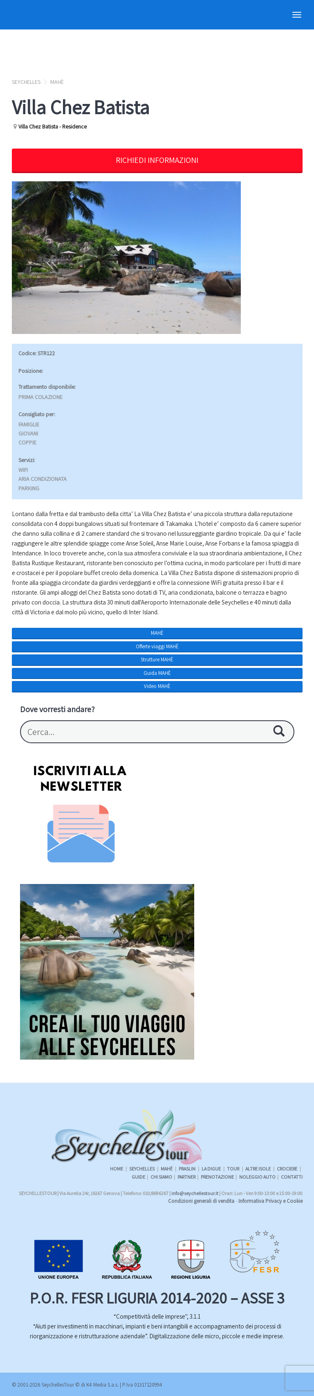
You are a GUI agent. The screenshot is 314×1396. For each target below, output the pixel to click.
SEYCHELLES (26, 82)
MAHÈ (57, 82)
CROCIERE (287, 1169)
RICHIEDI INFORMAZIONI (157, 160)
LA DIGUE (212, 1169)
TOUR (233, 1169)
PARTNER (186, 1177)
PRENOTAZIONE (217, 1177)
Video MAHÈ (157, 686)
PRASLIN (187, 1169)
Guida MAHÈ (157, 673)
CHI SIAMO (161, 1177)
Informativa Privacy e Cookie (270, 1201)
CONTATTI (292, 1177)
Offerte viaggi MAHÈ (157, 646)
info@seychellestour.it (194, 1193)
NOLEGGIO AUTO (257, 1177)
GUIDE (138, 1177)
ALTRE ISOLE (258, 1169)
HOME (116, 1169)
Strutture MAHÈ (157, 659)
